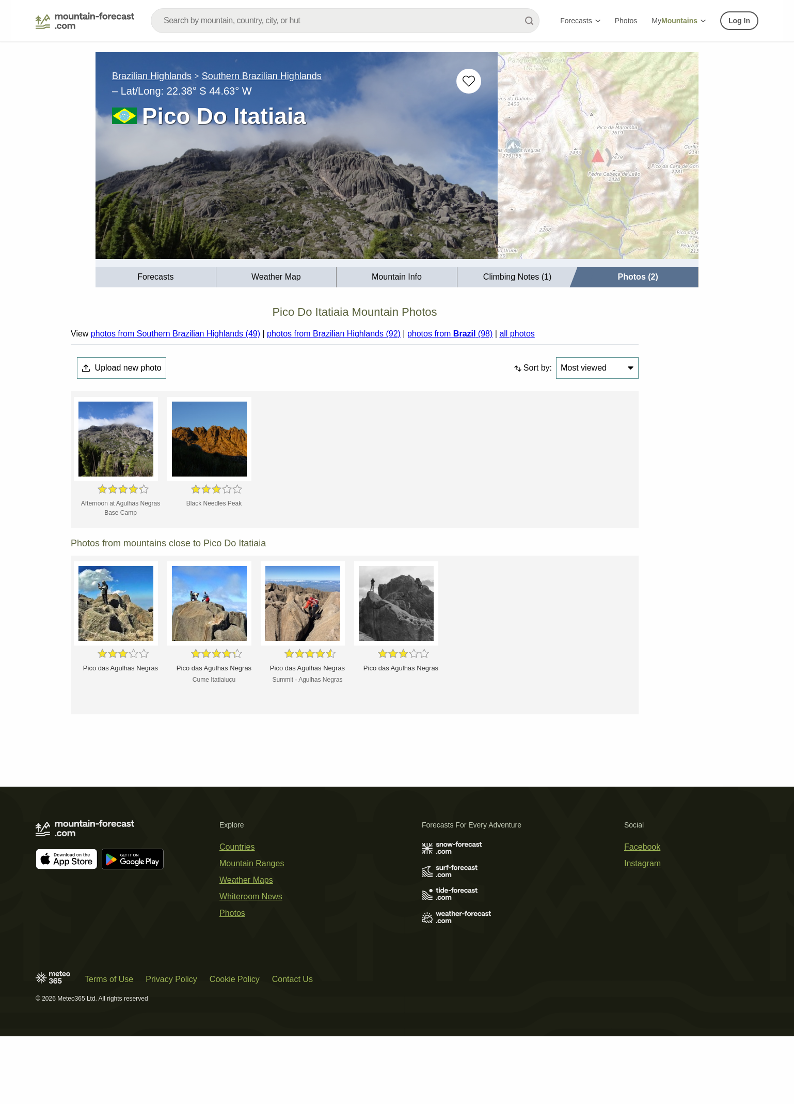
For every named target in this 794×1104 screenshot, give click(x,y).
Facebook (642, 846)
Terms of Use (109, 979)
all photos (517, 333)
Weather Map (276, 276)
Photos (626, 21)
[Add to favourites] (468, 81)
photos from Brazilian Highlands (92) (334, 333)
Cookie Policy (235, 979)
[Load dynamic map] (598, 160)
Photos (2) (638, 276)
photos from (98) (450, 333)
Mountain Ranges (251, 863)
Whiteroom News (250, 896)
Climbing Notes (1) (517, 276)
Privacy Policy (171, 979)
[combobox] (345, 20)
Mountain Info (397, 276)
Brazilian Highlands (152, 76)
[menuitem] (156, 277)
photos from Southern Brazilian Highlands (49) (175, 333)
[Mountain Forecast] (85, 20)
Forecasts (580, 21)
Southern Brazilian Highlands (262, 76)
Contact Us (292, 979)
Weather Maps (246, 880)
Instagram (642, 863)
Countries (237, 846)
